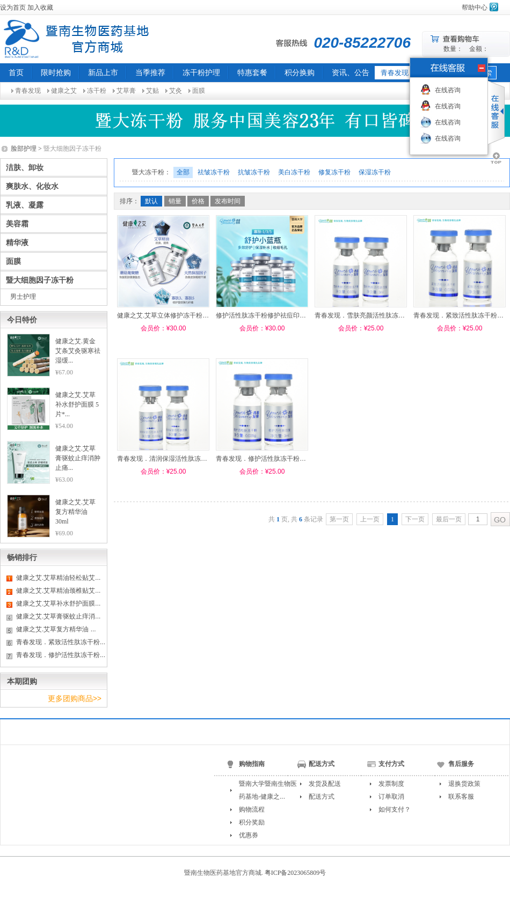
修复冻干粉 (334, 172)
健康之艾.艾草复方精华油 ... (56, 629)
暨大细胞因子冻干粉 (40, 280)
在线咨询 (448, 90)
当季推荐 (150, 72)
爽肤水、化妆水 (32, 186)
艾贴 (152, 90)
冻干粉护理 (201, 72)
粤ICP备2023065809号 (295, 872)
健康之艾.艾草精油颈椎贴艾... (58, 590)
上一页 (370, 519)
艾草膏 (126, 90)
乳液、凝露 (24, 205)
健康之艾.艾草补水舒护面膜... (58, 603)
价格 (198, 201)
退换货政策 (464, 783)
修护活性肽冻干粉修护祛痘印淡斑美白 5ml (277, 315)
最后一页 (449, 519)
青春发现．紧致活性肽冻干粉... (60, 642)
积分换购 (300, 72)
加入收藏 (40, 7)
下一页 (415, 519)
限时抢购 (56, 72)
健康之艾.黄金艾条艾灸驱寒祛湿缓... (77, 350)
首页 (16, 72)
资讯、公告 (350, 72)
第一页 (339, 519)
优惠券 (248, 835)
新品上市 (103, 72)
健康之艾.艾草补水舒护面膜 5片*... (77, 404)
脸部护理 (24, 148)
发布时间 (228, 201)
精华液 (17, 242)
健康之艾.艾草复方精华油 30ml (75, 511)
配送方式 (321, 796)
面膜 (198, 90)
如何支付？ (394, 809)
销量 (175, 201)
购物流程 (252, 809)
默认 (151, 201)
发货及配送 (325, 783)
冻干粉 (96, 90)
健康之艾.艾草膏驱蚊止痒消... (58, 616)
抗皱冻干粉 (254, 172)
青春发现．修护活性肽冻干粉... (60, 655)
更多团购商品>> (74, 698)
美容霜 (17, 223)
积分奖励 (252, 822)
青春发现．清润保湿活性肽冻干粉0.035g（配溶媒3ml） (196, 458)
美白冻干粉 (294, 172)
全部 (183, 172)
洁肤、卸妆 (24, 167)
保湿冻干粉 (375, 172)
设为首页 (13, 7)
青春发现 (28, 90)
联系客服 (461, 796)
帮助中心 (474, 7)
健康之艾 (64, 90)
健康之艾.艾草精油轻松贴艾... (58, 577)
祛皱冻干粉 (214, 172)
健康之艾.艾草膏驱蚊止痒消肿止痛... (77, 458)
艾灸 (175, 90)
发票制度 (391, 783)
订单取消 (391, 796)
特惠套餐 (252, 72)
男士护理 (23, 296)
